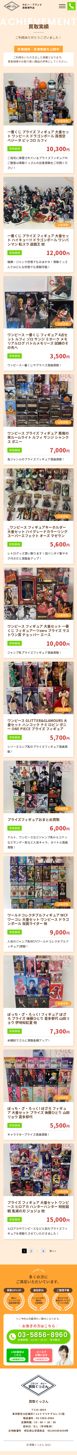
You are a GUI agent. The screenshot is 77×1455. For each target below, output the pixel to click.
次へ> (52, 1251)
